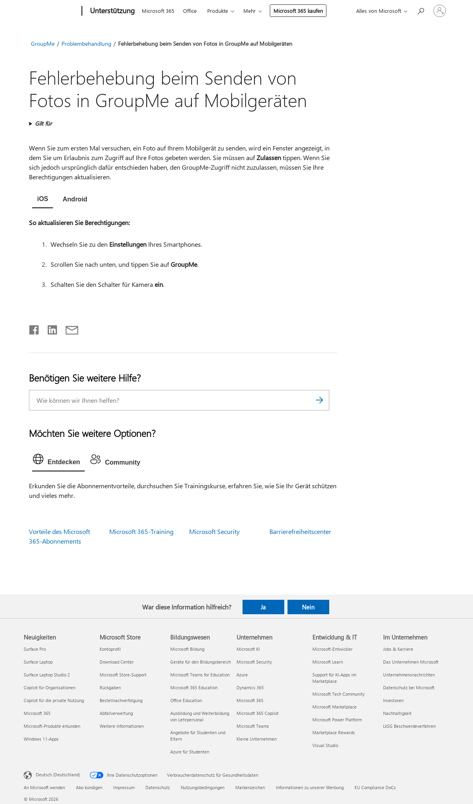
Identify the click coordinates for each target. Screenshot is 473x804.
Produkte (217, 10)
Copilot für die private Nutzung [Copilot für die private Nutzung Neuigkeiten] (54, 700)
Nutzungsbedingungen (202, 787)
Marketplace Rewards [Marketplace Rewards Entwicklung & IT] (333, 732)
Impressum (124, 787)
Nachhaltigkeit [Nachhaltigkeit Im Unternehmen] (397, 713)
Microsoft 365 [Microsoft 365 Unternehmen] (249, 700)
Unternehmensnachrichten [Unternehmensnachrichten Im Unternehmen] (409, 675)
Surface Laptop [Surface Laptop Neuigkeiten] (38, 662)
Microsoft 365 (158, 10)
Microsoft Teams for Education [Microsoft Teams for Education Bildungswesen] (200, 675)
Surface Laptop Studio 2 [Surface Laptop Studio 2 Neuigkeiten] (47, 675)
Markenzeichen (250, 787)
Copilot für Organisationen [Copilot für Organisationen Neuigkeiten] (49, 687)
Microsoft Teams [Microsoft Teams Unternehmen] (252, 726)
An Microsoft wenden (44, 787)
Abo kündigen (89, 787)
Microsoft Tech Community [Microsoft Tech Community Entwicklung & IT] (338, 694)
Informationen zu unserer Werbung (310, 787)
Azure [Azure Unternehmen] (242, 675)
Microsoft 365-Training (141, 531)
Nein (308, 607)
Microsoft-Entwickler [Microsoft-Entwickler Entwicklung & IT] (332, 649)
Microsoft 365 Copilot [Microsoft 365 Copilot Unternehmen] (257, 713)
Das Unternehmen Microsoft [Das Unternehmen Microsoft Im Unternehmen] (410, 662)
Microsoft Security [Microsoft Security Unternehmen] (254, 662)
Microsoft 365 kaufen (298, 10)
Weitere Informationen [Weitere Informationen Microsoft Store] (122, 726)
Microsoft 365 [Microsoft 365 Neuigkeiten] (37, 713)
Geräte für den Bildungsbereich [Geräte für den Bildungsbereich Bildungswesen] (200, 662)
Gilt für (43, 123)
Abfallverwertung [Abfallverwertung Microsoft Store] (116, 713)
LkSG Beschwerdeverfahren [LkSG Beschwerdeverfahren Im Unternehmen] (409, 726)
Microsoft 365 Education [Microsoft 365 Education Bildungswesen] (194, 687)
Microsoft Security (214, 531)
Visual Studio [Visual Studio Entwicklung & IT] (325, 745)
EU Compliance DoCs (375, 787)
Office (190, 10)
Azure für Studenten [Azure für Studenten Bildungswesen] (189, 752)
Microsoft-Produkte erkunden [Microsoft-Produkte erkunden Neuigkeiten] (52, 726)
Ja (263, 607)
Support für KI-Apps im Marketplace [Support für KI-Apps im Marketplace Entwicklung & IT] (334, 678)
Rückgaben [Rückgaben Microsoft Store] (110, 687)
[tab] (42, 199)
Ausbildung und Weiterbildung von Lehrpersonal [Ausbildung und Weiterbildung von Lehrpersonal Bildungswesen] (199, 716)
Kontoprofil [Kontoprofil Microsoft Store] (110, 649)
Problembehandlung (86, 43)
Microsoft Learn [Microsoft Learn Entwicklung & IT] (327, 662)
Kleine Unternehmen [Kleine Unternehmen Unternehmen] (256, 739)
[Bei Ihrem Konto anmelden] (439, 10)
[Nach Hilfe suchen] (420, 10)
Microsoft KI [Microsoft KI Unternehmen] (248, 649)
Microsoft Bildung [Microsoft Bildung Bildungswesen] (187, 649)
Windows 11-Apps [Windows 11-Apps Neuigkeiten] (41, 739)
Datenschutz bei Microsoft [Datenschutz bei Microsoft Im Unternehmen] (408, 687)
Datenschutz (157, 787)
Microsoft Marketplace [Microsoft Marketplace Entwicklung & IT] (334, 707)
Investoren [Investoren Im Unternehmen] (393, 700)
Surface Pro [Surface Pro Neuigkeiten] (35, 649)
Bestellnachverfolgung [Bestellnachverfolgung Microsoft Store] (121, 700)
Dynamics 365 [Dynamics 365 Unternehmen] (250, 687)
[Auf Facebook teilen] (34, 328)
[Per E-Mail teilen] (68, 328)
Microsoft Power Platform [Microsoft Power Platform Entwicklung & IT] (337, 720)
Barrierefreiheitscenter (300, 531)
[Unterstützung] (111, 11)
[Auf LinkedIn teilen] (49, 328)
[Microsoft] (51, 11)
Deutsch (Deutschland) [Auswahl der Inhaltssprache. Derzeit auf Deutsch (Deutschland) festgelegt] (58, 775)
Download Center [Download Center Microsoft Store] (117, 662)
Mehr (249, 10)
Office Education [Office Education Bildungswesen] (186, 700)
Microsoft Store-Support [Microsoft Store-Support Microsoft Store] (123, 675)
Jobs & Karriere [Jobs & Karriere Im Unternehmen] (398, 649)
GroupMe (43, 43)
